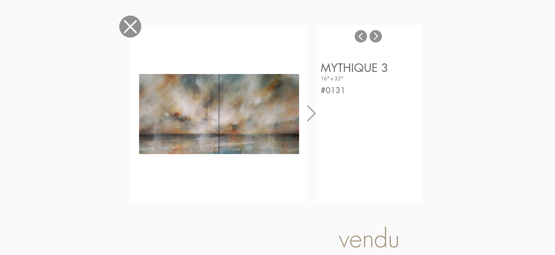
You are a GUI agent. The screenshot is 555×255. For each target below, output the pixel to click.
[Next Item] (311, 114)
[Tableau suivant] (376, 36)
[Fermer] (130, 26)
